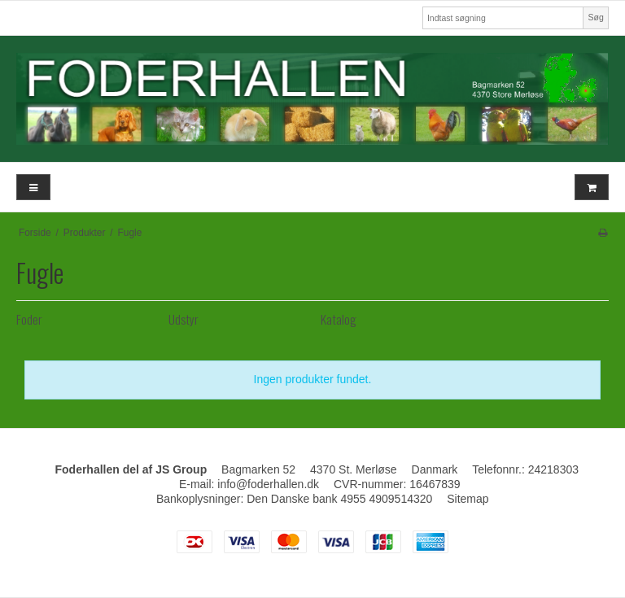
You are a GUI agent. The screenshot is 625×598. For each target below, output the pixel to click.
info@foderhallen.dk (268, 484)
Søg (595, 17)
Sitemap (467, 498)
